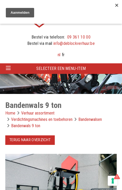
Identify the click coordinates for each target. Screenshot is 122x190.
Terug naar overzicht (30, 139)
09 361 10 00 (79, 37)
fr (63, 54)
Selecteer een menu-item (61, 68)
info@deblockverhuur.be (74, 43)
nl (59, 54)
